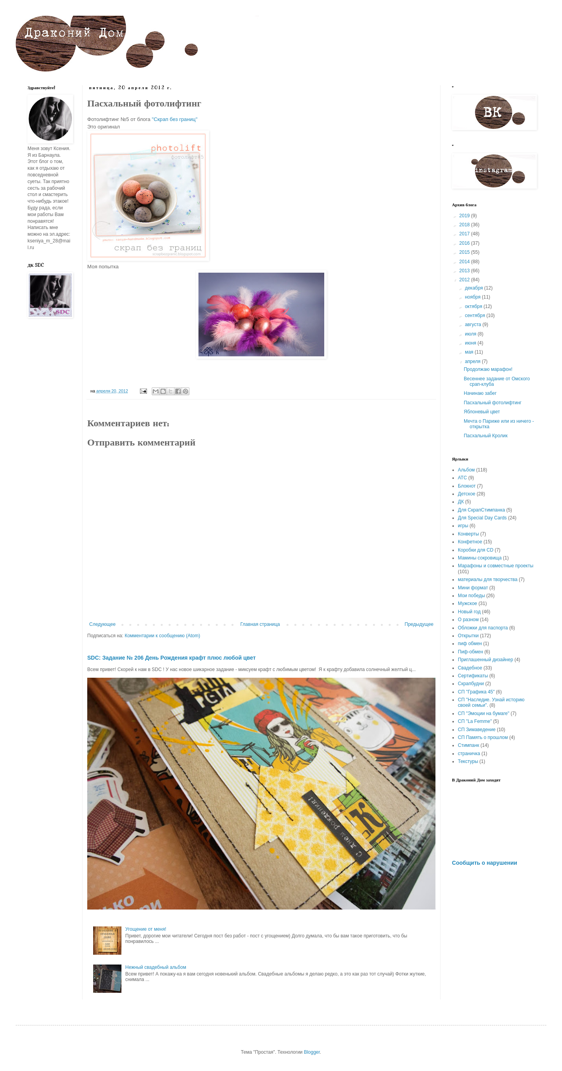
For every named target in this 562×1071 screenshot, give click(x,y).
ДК (461, 501)
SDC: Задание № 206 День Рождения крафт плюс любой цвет (171, 658)
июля (471, 334)
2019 (465, 215)
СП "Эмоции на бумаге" (483, 713)
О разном (468, 619)
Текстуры (468, 761)
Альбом (466, 470)
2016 (465, 243)
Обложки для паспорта (483, 628)
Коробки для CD (475, 550)
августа (474, 324)
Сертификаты (473, 676)
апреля (473, 361)
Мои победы (471, 595)
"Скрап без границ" (174, 119)
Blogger (312, 1052)
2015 (465, 252)
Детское (467, 494)
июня (471, 343)
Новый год (469, 611)
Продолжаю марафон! (488, 369)
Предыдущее (419, 624)
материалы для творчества (488, 579)
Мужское (467, 603)
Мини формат (473, 588)
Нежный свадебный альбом (155, 967)
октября (474, 306)
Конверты (468, 534)
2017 (465, 234)
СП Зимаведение (477, 729)
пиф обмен (470, 643)
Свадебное (470, 668)
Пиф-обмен (470, 652)
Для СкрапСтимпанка (481, 510)
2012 (465, 279)
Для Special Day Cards (482, 518)
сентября (476, 315)
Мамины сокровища (479, 558)
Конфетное (470, 542)
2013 (465, 270)
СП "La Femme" (475, 721)
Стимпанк (468, 745)
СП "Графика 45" (476, 692)
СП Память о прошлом (483, 737)
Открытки (468, 635)
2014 (465, 261)
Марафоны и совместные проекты (495, 566)
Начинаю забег (480, 393)
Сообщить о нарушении (484, 863)
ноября (473, 297)
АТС (462, 477)
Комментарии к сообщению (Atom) (162, 635)
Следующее (102, 624)
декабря (474, 288)
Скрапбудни (471, 683)
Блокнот (467, 486)
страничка (469, 753)
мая (470, 352)
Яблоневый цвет (482, 411)
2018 (465, 224)
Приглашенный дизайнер (485, 659)
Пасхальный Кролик (485, 435)
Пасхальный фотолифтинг (493, 402)
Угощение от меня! (145, 929)
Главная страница (260, 624)
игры (463, 525)
